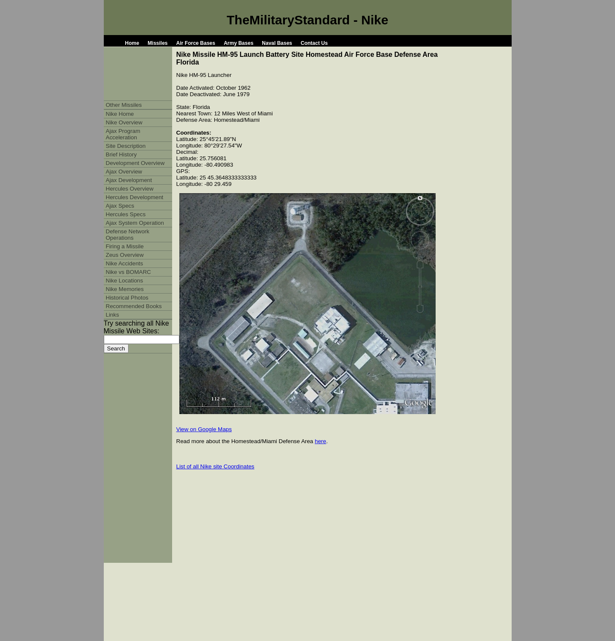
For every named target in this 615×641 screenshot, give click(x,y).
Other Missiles (124, 105)
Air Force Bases (195, 43)
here (320, 441)
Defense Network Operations (127, 234)
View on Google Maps (204, 429)
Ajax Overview (124, 171)
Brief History (121, 154)
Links (112, 315)
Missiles (158, 43)
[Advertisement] (372, 115)
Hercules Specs (126, 214)
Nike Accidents (124, 263)
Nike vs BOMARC (128, 272)
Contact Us (314, 43)
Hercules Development (135, 197)
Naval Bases (277, 43)
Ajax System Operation (135, 223)
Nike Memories (125, 289)
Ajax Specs (120, 206)
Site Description (126, 146)
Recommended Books (134, 306)
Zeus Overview (125, 255)
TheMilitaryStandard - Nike (307, 20)
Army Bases (238, 43)
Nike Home (120, 114)
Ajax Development (129, 180)
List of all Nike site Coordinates (215, 466)
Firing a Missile (125, 246)
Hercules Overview (130, 188)
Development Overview (135, 163)
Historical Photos (127, 297)
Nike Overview (124, 122)
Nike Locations (124, 280)
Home (132, 43)
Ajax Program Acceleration (123, 134)
